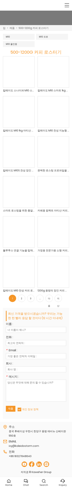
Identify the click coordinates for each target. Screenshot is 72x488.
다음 (49, 299)
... (39, 298)
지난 (58, 299)
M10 (8, 36)
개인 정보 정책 (30, 409)
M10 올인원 (11, 44)
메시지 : (12, 377)
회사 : (9, 364)
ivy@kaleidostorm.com (24, 446)
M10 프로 (43, 36)
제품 (12, 28)
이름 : (9, 324)
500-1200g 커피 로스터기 (34, 28)
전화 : (9, 337)
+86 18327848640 (20, 456)
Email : (11, 350)
